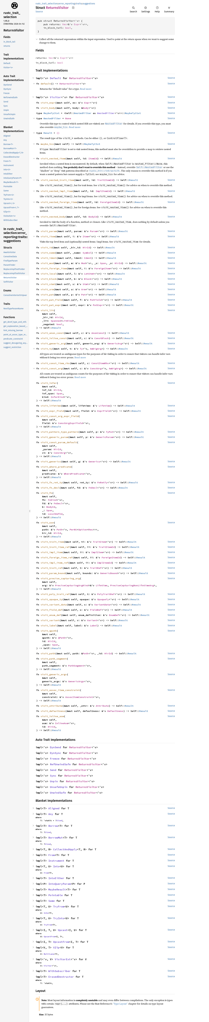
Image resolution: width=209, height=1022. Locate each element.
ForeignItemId (109, 202)
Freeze (55, 758)
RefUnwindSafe (60, 764)
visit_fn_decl (50, 487)
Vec (64, 24)
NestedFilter (82, 113)
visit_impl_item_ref (54, 562)
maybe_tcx (47, 143)
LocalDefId (55, 513)
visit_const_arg (51, 368)
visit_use (47, 522)
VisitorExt (63, 959)
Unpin (54, 781)
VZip (56, 947)
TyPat (109, 431)
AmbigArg (96, 348)
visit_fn (46, 492)
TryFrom (58, 906)
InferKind (57, 396)
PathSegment (76, 665)
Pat (83, 294)
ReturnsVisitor (80, 78)
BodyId (93, 216)
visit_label (49, 625)
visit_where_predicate (56, 466)
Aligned (54, 808)
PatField (96, 299)
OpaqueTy (103, 599)
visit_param (49, 231)
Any (50, 814)
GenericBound (109, 573)
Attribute (102, 705)
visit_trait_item (52, 541)
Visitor (55, 97)
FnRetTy (102, 482)
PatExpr (98, 305)
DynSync (55, 753)
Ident (87, 257)
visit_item (48, 236)
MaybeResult (57, 889)
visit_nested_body (53, 216)
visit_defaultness (53, 711)
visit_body (48, 107)
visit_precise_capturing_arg (60, 578)
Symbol (87, 252)
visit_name (48, 252)
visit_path (48, 653)
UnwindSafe (58, 792)
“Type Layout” (120, 1003)
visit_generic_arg (53, 343)
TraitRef (96, 567)
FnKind (52, 499)
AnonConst (98, 333)
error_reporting (67, 3)
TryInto (58, 918)
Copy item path (73, 7)
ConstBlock (101, 338)
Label (93, 625)
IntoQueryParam (59, 883)
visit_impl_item (51, 552)
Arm (83, 289)
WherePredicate (74, 473)
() (58, 132)
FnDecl (93, 487)
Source (39, 11)
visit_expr (48, 102)
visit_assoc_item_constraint (60, 690)
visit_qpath (49, 630)
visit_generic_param (54, 437)
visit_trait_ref (51, 567)
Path (59, 529)
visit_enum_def (51, 615)
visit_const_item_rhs (55, 363)
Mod (83, 263)
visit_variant (50, 620)
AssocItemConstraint (79, 697)
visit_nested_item (53, 158)
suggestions (89, 3)
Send (53, 770)
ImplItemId (103, 191)
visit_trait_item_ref (55, 547)
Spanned (56, 320)
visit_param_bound (53, 573)
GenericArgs (76, 681)
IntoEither (56, 878)
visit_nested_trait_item (57, 180)
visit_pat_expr (51, 305)
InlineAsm (61, 723)
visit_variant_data (54, 604)
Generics (94, 461)
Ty (81, 348)
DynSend (55, 747)
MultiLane (49, 954)
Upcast (62, 930)
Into (56, 866)
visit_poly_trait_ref (55, 594)
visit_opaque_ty (51, 599)
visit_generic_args (54, 674)
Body (86, 107)
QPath (61, 637)
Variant (92, 620)
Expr (77, 24)
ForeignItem (102, 268)
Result (48, 132)
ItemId (93, 158)
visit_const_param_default (59, 442)
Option (82, 529)
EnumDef (114, 615)
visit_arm (47, 289)
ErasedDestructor (61, 976)
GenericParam (104, 437)
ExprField (103, 410)
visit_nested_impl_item (57, 191)
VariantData (102, 604)
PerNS (73, 529)
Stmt (86, 284)
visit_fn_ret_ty (51, 482)
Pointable (55, 895)
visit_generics (51, 461)
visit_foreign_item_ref (57, 557)
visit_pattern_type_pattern (59, 431)
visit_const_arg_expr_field (59, 416)
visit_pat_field (51, 299)
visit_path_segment (54, 658)
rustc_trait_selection (46, 3)
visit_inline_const (54, 338)
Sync (53, 775)
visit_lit (47, 310)
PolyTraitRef (106, 594)
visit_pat (47, 294)
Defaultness (115, 711)
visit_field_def (51, 609)
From (51, 855)
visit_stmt (48, 284)
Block (87, 278)
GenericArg (114, 343)
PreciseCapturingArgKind (72, 585)
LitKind (67, 320)
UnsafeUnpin (58, 787)
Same (51, 900)
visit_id (46, 247)
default (46, 83)
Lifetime (104, 405)
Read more (85, 88)
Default (55, 78)
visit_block (49, 278)
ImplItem (97, 552)
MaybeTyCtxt (52, 113)
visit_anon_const (52, 333)
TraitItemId (105, 180)
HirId (86, 247)
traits (79, 3)
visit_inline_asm (52, 716)
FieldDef (96, 609)
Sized (59, 820)
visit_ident (49, 257)
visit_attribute (51, 705)
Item (86, 236)
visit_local (49, 273)
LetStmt (89, 273)
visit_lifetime (51, 405)
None (68, 118)
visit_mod (47, 263)
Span (103, 263)
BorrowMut (55, 837)
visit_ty (46, 348)
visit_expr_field (52, 410)
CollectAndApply (65, 849)
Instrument (56, 860)
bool (68, 27)
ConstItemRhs (100, 363)
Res (91, 529)
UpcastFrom (49, 936)
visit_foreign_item (54, 268)
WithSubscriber (59, 971)
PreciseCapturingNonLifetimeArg (132, 585)
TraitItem (99, 541)
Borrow (53, 825)
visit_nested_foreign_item (59, 202)
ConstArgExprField (70, 423)
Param (93, 231)
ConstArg (96, 368)
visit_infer (49, 383)
